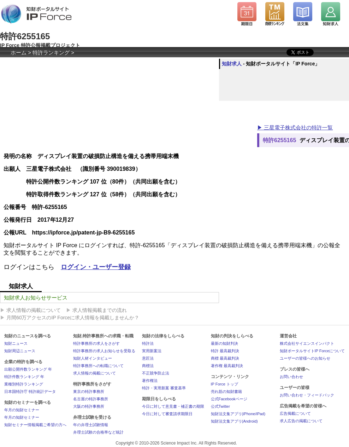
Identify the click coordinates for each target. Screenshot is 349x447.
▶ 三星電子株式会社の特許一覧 (295, 127)
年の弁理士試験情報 (90, 425)
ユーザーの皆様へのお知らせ (305, 358)
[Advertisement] (128, 118)
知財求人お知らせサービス (35, 298)
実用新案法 (151, 351)
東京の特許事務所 (88, 391)
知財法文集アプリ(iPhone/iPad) (238, 414)
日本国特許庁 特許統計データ (30, 391)
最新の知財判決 (224, 343)
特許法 (148, 343)
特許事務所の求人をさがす (96, 343)
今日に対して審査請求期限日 (167, 414)
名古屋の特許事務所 (90, 399)
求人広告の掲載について (301, 421)
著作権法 (150, 380)
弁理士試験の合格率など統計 (98, 432)
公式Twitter (220, 406)
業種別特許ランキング (23, 384)
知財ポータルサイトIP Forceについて (312, 351)
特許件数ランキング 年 (24, 377)
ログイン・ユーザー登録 (96, 267)
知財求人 (232, 63)
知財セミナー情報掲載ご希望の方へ (35, 425)
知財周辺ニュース (19, 351)
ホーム (18, 53)
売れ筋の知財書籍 (226, 391)
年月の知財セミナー (21, 410)
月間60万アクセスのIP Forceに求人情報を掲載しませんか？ (72, 317)
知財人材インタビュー (92, 358)
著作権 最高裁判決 (227, 366)
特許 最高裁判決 (225, 351)
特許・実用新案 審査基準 (164, 388)
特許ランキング (51, 53)
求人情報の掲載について (33, 310)
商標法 (148, 366)
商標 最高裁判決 (225, 358)
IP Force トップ (224, 384)
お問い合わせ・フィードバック (307, 395)
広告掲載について (295, 413)
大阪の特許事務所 (88, 406)
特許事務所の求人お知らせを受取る (104, 351)
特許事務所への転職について (98, 366)
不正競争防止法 (155, 373)
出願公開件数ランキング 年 (28, 369)
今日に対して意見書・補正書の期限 (173, 406)
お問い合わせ (291, 377)
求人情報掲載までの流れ (99, 310)
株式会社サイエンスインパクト (307, 343)
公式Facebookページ (229, 399)
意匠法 (148, 358)
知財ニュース (16, 343)
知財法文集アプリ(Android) (234, 421)
